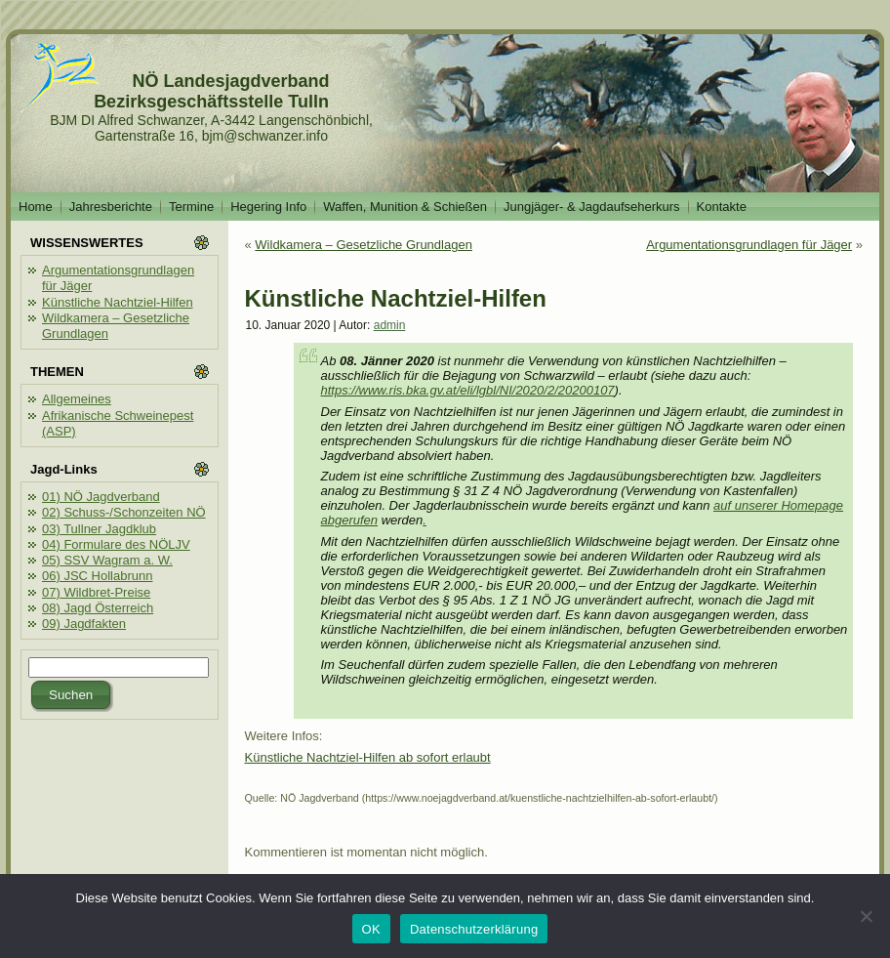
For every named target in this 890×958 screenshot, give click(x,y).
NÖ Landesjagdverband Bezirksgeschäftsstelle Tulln (211, 91)
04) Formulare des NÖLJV (116, 544)
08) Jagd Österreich (97, 608)
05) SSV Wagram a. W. (107, 560)
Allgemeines (76, 399)
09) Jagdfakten (84, 623)
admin (390, 325)
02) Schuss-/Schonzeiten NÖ (124, 512)
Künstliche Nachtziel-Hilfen (117, 302)
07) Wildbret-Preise (96, 592)
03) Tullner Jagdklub (99, 528)
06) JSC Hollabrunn (97, 575)
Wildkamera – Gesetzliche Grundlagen (363, 244)
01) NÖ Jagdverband (101, 496)
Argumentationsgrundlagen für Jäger (749, 244)
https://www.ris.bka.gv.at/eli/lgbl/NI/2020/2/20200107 (468, 390)
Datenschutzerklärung (474, 929)
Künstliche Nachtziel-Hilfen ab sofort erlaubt (368, 757)
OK (371, 929)
